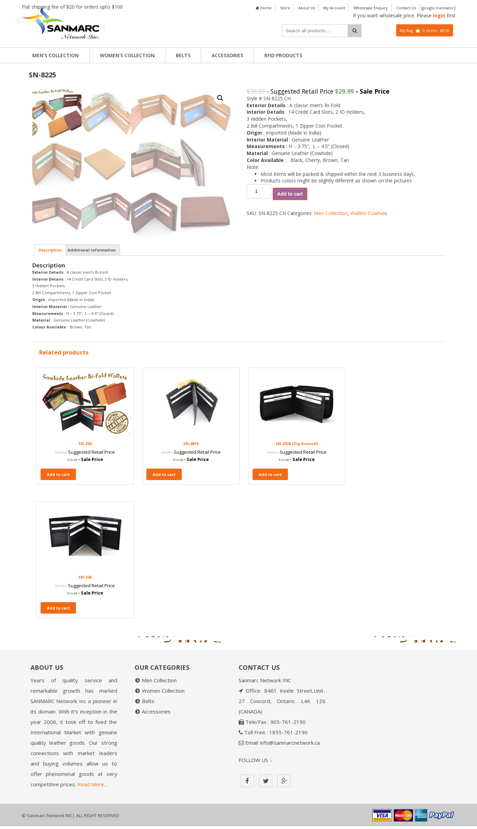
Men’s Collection (55, 55)
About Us (306, 7)
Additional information (92, 389)
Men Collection (331, 213)
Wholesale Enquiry (371, 7)
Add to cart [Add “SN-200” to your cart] (58, 610)
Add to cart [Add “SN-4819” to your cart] (160, 610)
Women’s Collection (127, 55)
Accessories (227, 55)
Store (285, 7)
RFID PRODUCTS (283, 55)
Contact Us (406, 7)
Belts (183, 55)
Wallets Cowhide (368, 213)
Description (50, 389)
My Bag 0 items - (425, 30)
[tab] (50, 389)
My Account (334, 7)
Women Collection (163, 693)
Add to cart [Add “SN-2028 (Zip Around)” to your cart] (261, 610)
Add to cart (290, 194)
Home (264, 7)
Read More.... (92, 787)
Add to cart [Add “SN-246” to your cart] (363, 610)
